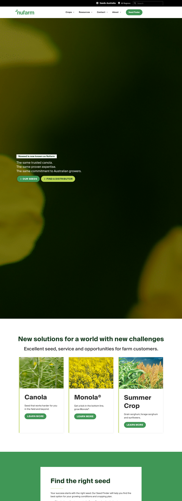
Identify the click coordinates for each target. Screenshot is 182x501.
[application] (74, 12)
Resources (86, 12)
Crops (70, 12)
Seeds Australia (108, 3)
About (115, 12)
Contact (102, 12)
